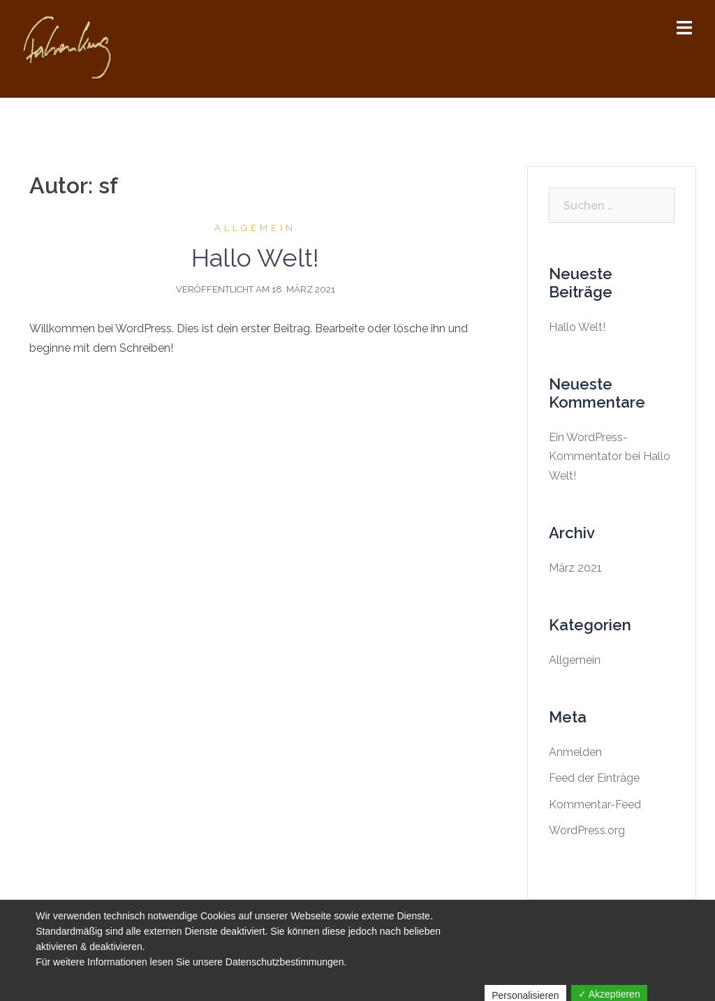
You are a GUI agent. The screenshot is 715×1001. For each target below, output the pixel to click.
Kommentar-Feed (595, 804)
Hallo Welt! (255, 257)
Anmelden (575, 752)
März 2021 (575, 567)
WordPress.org (587, 830)
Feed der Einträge (594, 778)
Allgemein (255, 228)
